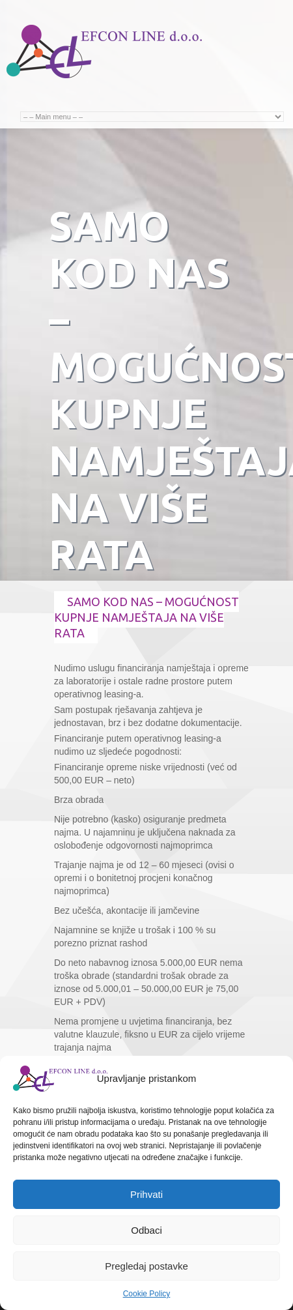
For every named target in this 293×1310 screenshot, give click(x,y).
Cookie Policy (147, 1293)
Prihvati (146, 1194)
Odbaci (146, 1230)
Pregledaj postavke (146, 1266)
